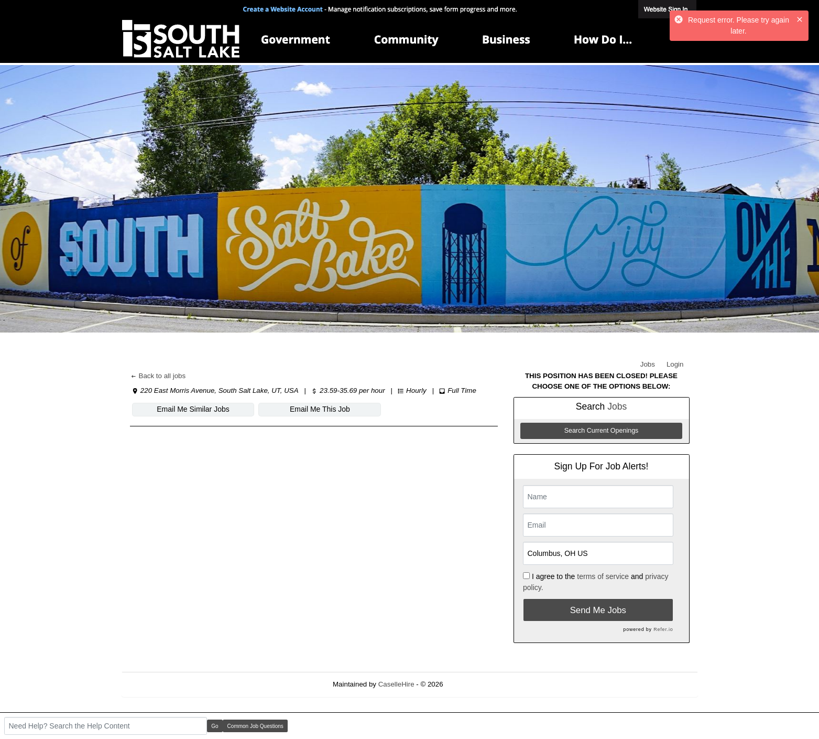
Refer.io (663, 629)
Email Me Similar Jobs (193, 409)
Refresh (474, 684)
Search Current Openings (601, 430)
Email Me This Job (320, 409)
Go (214, 726)
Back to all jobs (158, 376)
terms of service (603, 576)
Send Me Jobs (598, 610)
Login (675, 364)
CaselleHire (396, 684)
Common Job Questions (255, 726)
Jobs (647, 364)
